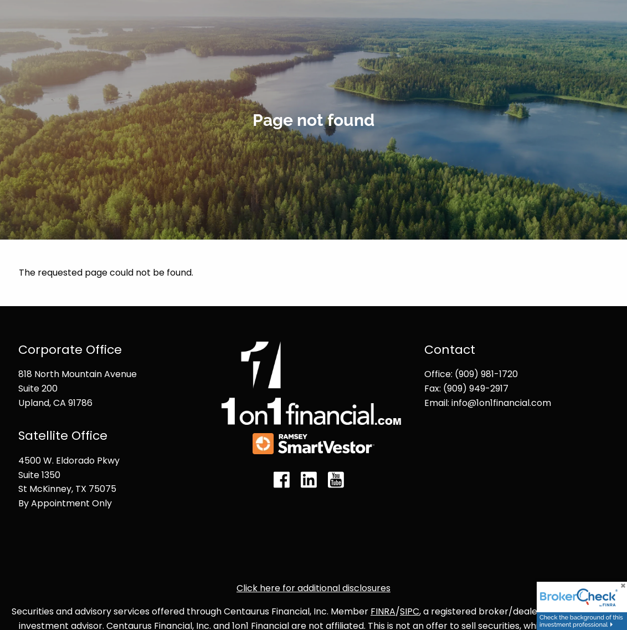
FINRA (383, 611)
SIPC (409, 611)
